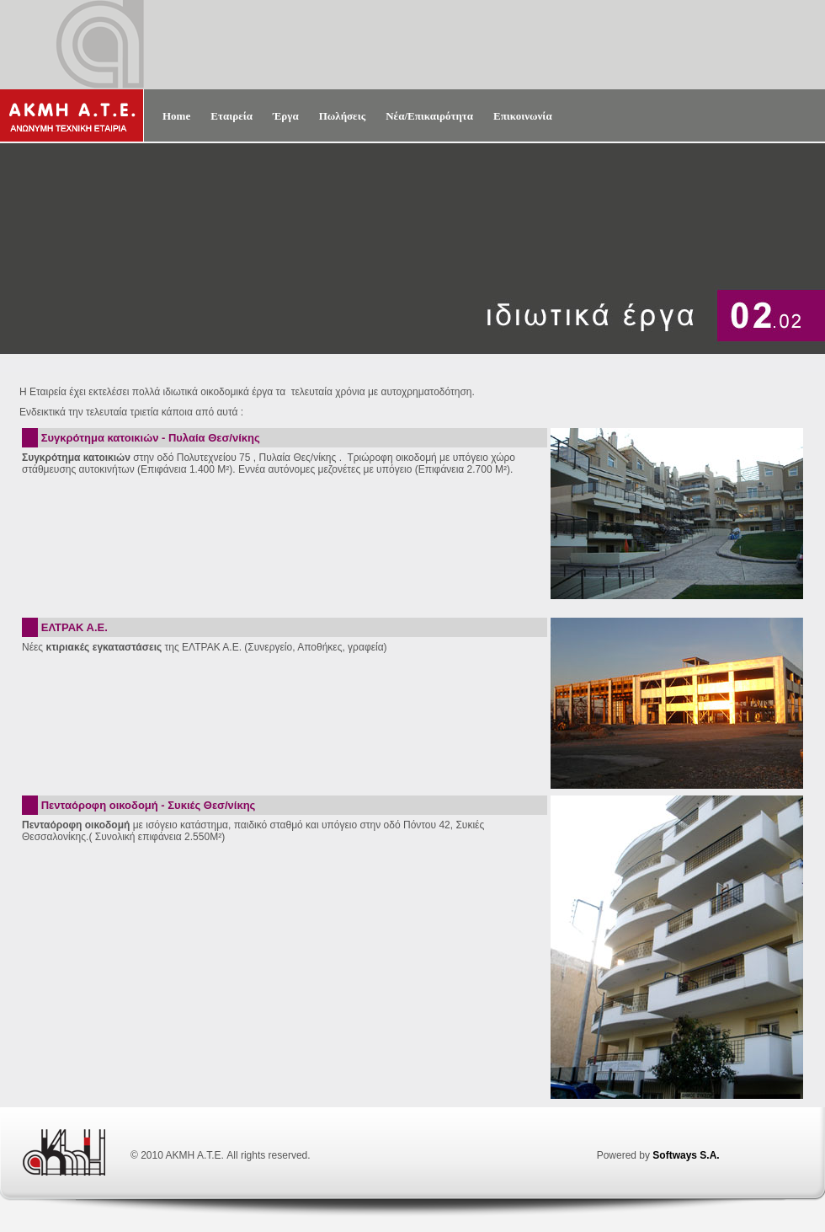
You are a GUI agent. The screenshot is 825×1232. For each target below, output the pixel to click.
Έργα (286, 116)
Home (176, 116)
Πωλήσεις (342, 116)
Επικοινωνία (522, 116)
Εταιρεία (231, 116)
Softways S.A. (685, 1155)
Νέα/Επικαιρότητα (429, 116)
